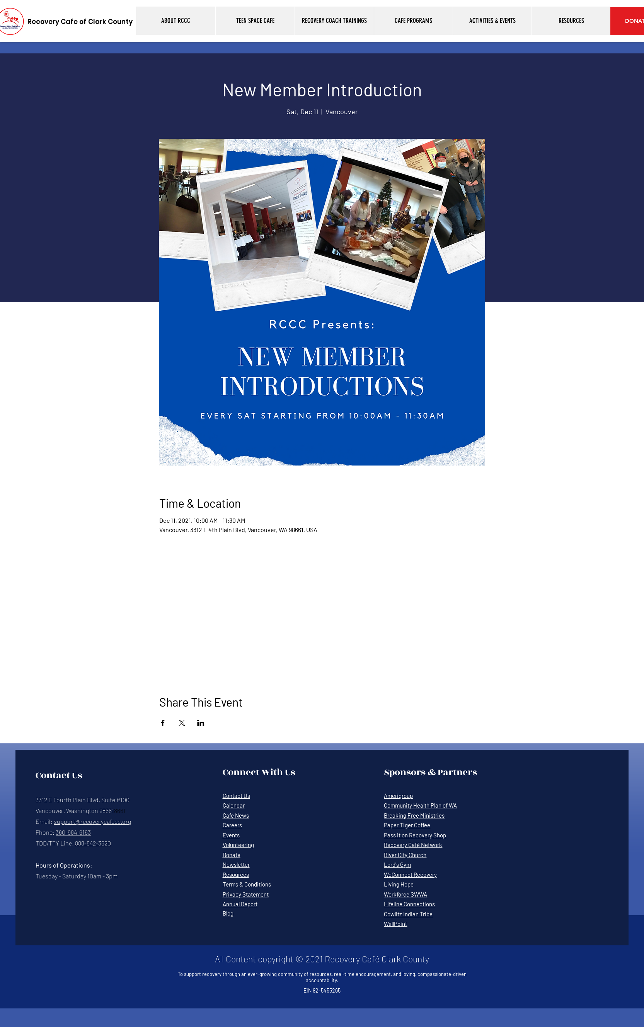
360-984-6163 (73, 832)
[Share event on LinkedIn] (200, 723)
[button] (175, 21)
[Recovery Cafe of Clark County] (80, 22)
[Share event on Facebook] (163, 723)
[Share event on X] (182, 723)
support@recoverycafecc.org (92, 821)
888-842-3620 (93, 843)
